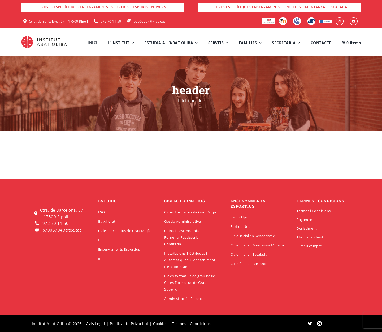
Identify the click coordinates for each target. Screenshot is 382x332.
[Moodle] (283, 19)
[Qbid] (311, 19)
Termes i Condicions (314, 210)
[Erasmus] (325, 21)
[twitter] (310, 323)
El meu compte (309, 245)
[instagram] (319, 323)
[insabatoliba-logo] (44, 37)
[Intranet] (297, 19)
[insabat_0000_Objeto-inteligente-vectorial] (354, 19)
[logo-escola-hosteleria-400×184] (268, 20)
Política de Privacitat (129, 323)
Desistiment (307, 228)
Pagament (305, 219)
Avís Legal (95, 323)
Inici (182, 100)
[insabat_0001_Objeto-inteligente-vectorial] (340, 19)
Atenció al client (310, 237)
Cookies (160, 323)
